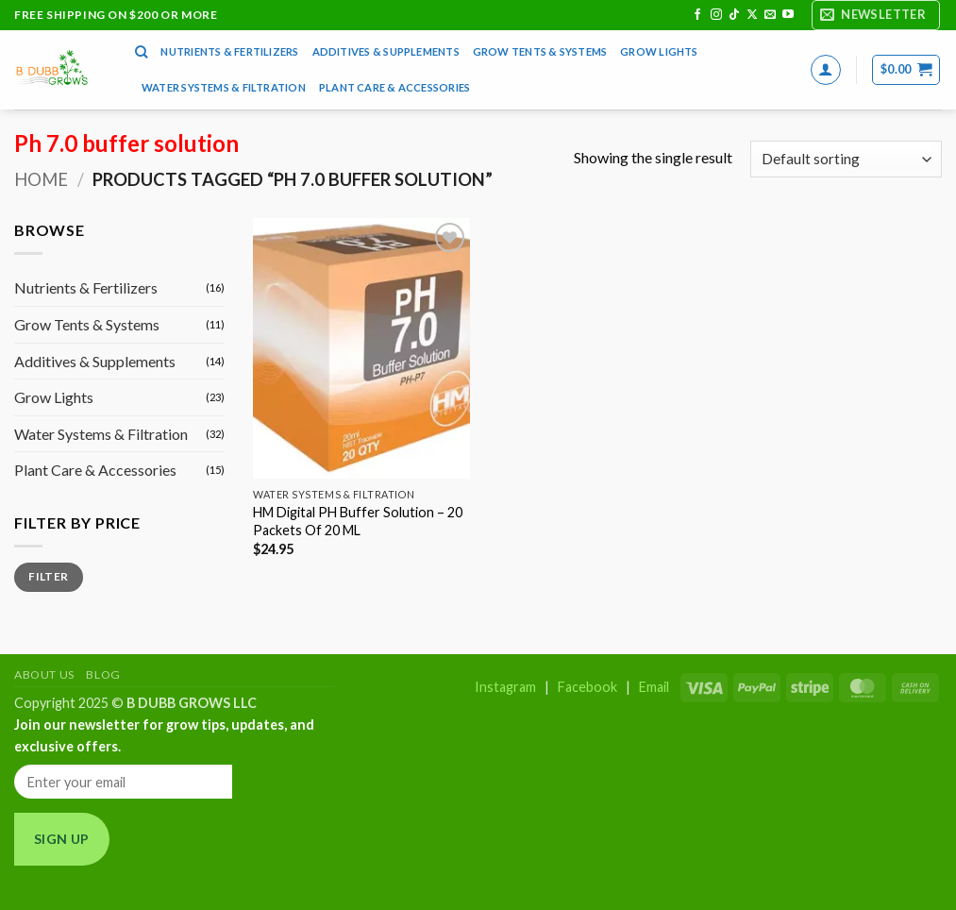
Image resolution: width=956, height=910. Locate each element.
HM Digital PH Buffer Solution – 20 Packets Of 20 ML (357, 521)
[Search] (141, 52)
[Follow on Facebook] (697, 15)
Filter (48, 576)
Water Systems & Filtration (224, 87)
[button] (876, 15)
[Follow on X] (752, 15)
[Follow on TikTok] (734, 15)
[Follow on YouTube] (788, 15)
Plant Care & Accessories (394, 87)
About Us (44, 674)
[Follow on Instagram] (716, 15)
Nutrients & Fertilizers (229, 51)
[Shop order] (846, 159)
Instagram (505, 687)
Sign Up (62, 839)
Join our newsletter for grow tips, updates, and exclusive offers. (164, 735)
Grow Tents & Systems (540, 51)
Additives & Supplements (386, 51)
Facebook (587, 687)
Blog (103, 674)
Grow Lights (658, 51)
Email (654, 687)
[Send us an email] (770, 15)
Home (41, 179)
